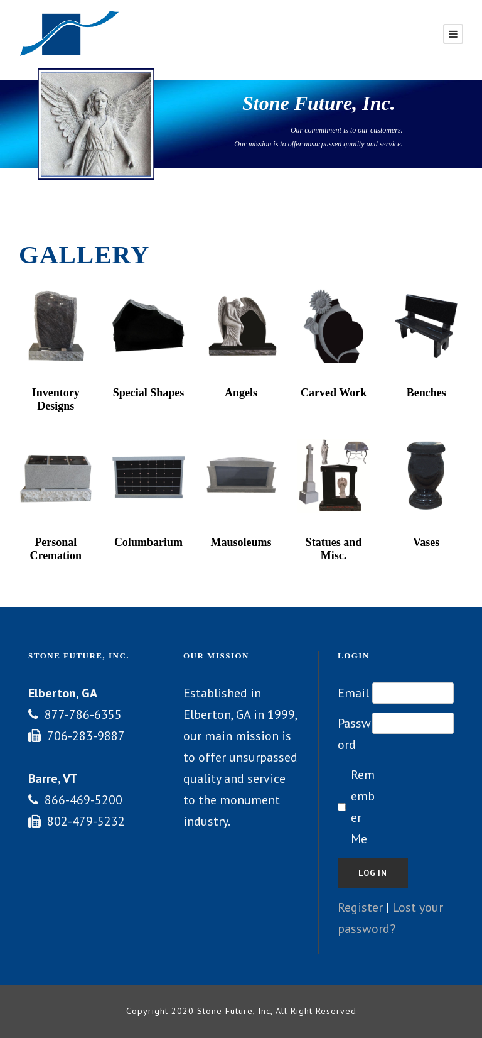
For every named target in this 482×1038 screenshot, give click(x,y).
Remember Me (363, 807)
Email (353, 693)
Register (360, 907)
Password (354, 734)
